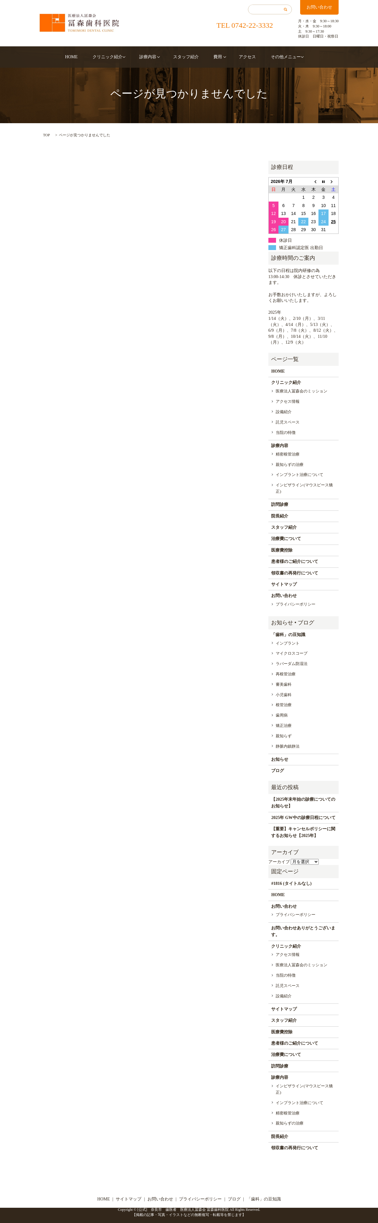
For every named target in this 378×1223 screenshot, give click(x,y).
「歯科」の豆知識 (288, 634)
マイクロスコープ (291, 653)
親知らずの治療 (289, 464)
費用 (213, 57)
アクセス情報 (288, 401)
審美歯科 (284, 684)
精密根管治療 (288, 454)
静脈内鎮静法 (288, 746)
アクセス (240, 57)
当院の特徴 (286, 432)
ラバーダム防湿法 (291, 663)
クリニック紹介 (112, 57)
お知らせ (279, 759)
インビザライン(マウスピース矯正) (304, 488)
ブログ (277, 770)
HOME (80, 57)
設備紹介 (284, 411)
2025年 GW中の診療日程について (303, 817)
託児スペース (288, 422)
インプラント (288, 643)
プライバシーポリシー (295, 604)
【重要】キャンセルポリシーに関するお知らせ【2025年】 (303, 832)
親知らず (284, 736)
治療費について (286, 538)
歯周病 (282, 715)
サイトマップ (284, 584)
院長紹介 (279, 516)
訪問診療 (279, 504)
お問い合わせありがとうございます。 (303, 931)
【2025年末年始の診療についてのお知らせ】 (303, 802)
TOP (46, 135)
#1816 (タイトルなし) (291, 883)
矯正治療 (284, 725)
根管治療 (284, 705)
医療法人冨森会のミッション (301, 391)
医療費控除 (282, 550)
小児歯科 (284, 694)
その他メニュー (274, 57)
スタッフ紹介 (186, 57)
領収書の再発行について (294, 573)
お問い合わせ (319, 7)
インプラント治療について (299, 474)
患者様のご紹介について (294, 561)
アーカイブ (279, 862)
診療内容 (149, 57)
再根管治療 (286, 674)
